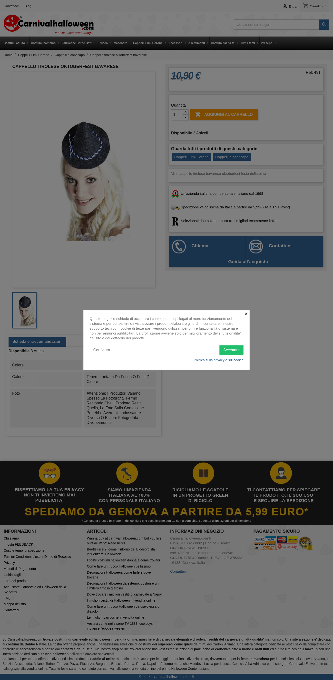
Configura (101, 350)
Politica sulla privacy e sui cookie (219, 360)
